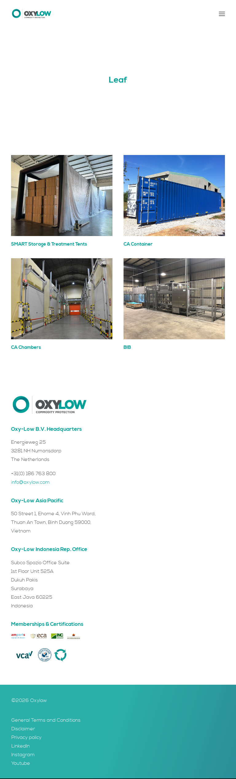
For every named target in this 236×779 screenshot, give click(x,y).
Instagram (23, 755)
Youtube (20, 763)
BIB (127, 347)
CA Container (138, 244)
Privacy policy (26, 737)
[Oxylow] (31, 13)
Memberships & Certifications (47, 624)
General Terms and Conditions (46, 720)
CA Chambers (26, 347)
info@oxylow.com (30, 482)
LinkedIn (20, 746)
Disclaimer (23, 729)
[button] (222, 13)
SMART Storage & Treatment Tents (49, 244)
